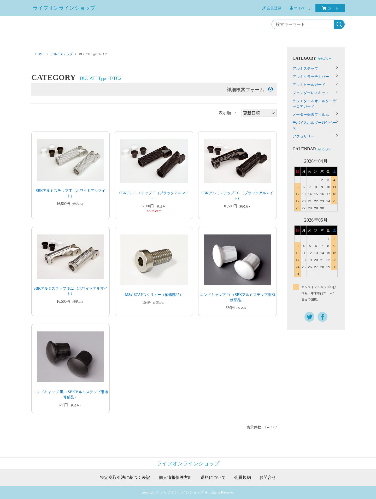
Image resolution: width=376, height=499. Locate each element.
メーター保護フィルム (310, 115)
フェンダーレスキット (310, 93)
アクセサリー (303, 136)
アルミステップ (62, 54)
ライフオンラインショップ (64, 8)
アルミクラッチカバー (310, 77)
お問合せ (267, 477)
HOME (39, 54)
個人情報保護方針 (175, 477)
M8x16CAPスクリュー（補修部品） (154, 295)
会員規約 (242, 477)
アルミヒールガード (308, 85)
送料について (213, 477)
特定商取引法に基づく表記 (125, 477)
